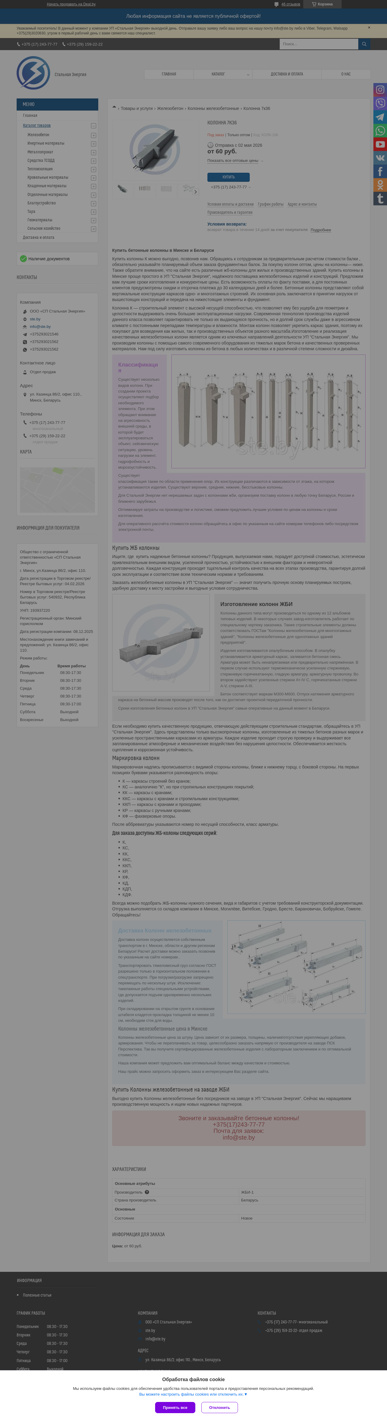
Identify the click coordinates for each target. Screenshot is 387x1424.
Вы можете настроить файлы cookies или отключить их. (191, 1394)
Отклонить (219, 1407)
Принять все (175, 1407)
